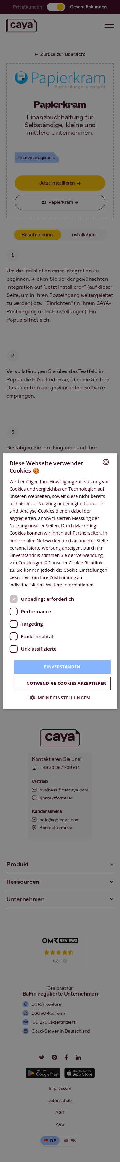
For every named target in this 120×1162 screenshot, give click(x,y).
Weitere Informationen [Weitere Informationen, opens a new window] (69, 585)
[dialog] (60, 581)
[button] (60, 698)
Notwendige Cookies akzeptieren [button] (66, 683)
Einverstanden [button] (62, 666)
